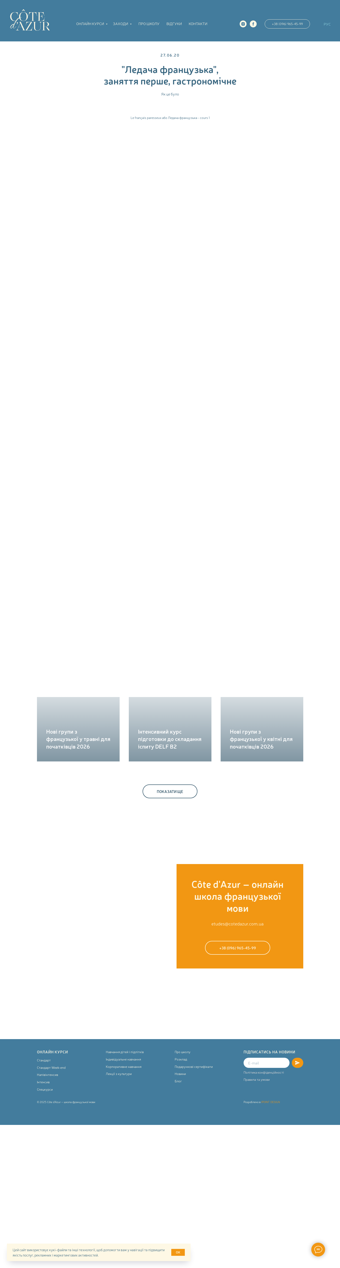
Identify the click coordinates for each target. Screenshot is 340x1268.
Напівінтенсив (47, 1074)
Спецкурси (45, 1089)
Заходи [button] (121, 23)
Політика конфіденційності (264, 1072)
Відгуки (174, 23)
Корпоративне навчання (123, 1066)
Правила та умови (257, 1079)
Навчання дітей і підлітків (125, 1052)
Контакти (198, 23)
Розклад (181, 1059)
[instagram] (243, 23)
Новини (180, 1074)
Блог (178, 1081)
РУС (327, 23)
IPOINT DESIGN (270, 1102)
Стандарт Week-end (51, 1067)
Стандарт (44, 1060)
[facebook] (253, 23)
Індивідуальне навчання (123, 1059)
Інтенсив (43, 1082)
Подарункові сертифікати (194, 1066)
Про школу (149, 23)
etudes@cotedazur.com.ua (237, 923)
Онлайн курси (90, 23)
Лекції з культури (119, 1074)
